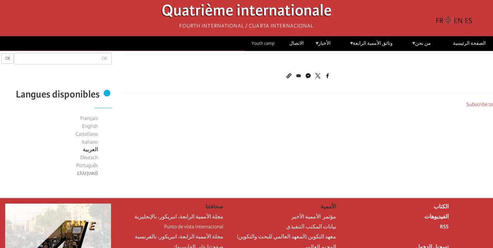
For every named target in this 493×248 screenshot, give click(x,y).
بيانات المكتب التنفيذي (311, 227)
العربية (90, 149)
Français (89, 118)
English (90, 126)
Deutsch (89, 157)
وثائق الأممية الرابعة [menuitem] (371, 46)
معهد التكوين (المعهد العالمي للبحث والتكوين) (286, 237)
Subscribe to (479, 104)
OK (7, 58)
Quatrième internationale (247, 12)
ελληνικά (87, 173)
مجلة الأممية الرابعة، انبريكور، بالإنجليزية (178, 217)
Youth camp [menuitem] (263, 43)
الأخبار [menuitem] (323, 46)
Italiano (90, 142)
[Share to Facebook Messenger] (308, 75)
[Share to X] (317, 75)
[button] (288, 75)
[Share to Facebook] (327, 75)
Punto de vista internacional (193, 227)
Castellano (87, 134)
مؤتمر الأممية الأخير (313, 217)
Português (87, 165)
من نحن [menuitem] (421, 46)
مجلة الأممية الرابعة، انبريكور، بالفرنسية (179, 237)
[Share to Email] (298, 75)
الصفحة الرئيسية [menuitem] (469, 43)
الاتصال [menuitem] (296, 43)
